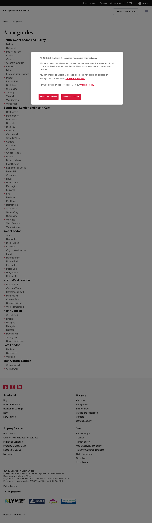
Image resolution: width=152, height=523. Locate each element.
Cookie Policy (87, 85)
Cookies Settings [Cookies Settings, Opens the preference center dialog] (75, 78)
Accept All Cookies (48, 97)
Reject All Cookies (71, 97)
